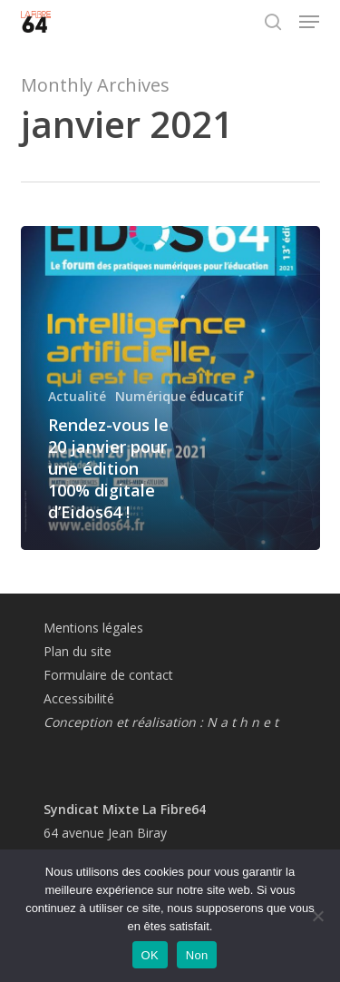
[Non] (317, 916)
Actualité (77, 396)
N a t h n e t (242, 722)
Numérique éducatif (179, 396)
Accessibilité (79, 698)
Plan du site (78, 651)
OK (150, 955)
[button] (309, 22)
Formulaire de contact (108, 674)
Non (197, 955)
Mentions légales (93, 627)
